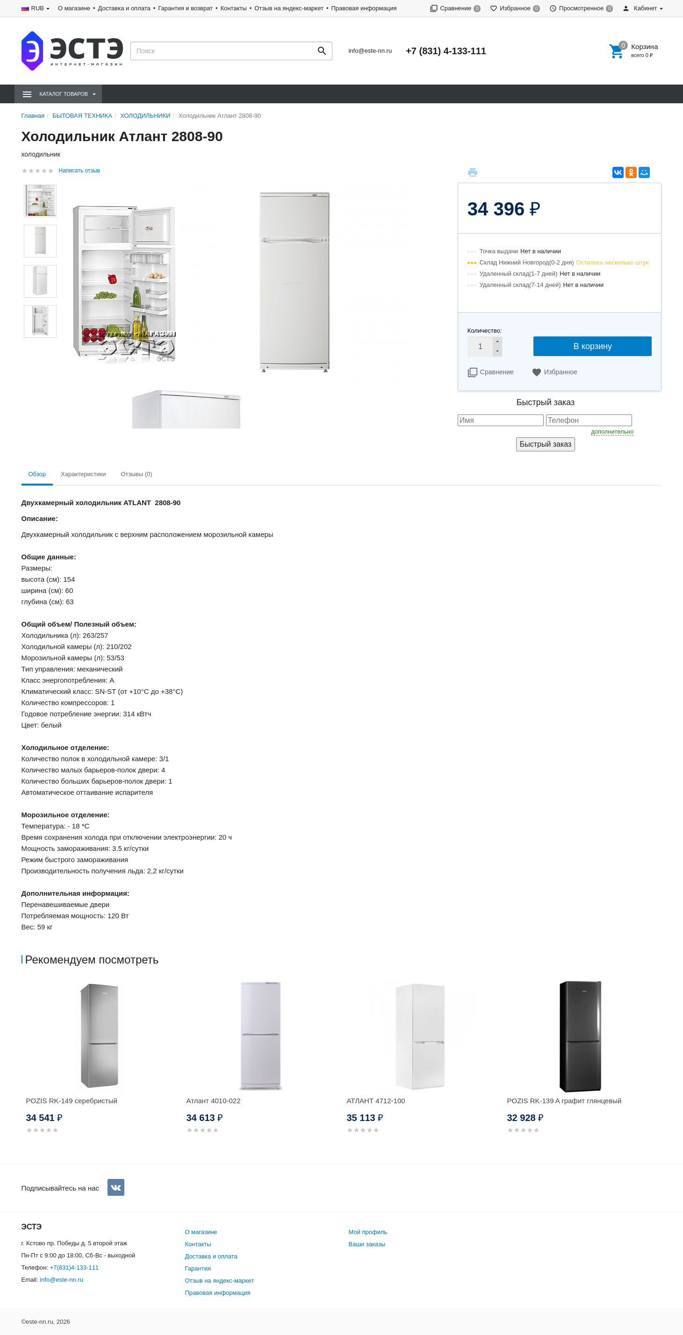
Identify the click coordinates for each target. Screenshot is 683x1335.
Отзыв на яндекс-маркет (289, 8)
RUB (37, 8)
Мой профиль (368, 1231)
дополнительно (612, 431)
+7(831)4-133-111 (74, 1267)
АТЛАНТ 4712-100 (376, 1101)
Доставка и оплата (124, 8)
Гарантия (198, 1268)
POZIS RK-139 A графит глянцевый (564, 1101)
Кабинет (639, 8)
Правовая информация (364, 8)
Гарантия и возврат (185, 8)
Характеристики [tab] (83, 474)
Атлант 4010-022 (214, 1101)
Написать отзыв (79, 170)
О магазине (74, 8)
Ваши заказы (367, 1244)
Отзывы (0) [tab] (136, 474)
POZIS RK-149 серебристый (71, 1101)
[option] (102, 1068)
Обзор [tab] (37, 474)
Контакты (234, 8)
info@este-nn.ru (370, 50)
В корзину (593, 346)
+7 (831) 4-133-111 (446, 51)
